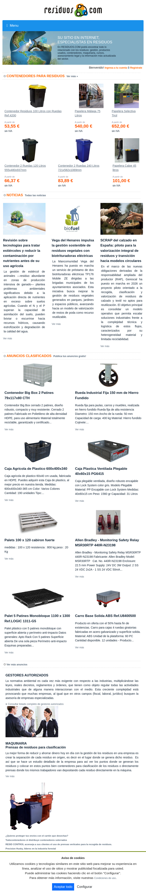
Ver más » (72, 76)
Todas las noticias (35, 195)
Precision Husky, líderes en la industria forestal (31, 848)
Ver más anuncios (17, 664)
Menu (12, 25)
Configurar (84, 886)
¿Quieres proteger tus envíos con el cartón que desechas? (37, 836)
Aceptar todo (63, 886)
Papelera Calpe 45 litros (124, 168)
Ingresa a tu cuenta (116, 67)
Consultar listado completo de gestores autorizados (36, 704)
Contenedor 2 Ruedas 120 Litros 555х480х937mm (25, 168)
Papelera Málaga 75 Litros (87, 113)
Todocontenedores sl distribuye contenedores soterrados (36, 840)
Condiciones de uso (105, 878)
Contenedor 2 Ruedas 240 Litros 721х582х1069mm (78, 168)
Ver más (7, 338)
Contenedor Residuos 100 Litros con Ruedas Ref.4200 (32, 113)
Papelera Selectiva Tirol (124, 113)
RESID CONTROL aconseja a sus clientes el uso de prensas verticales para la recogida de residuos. (59, 844)
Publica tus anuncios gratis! (69, 356)
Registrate (136, 67)
